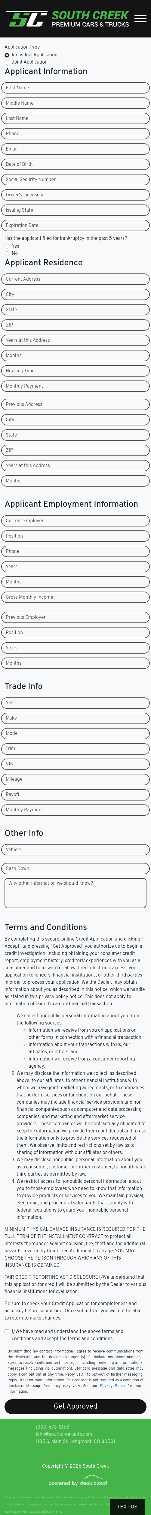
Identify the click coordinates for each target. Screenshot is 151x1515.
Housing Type (20, 371)
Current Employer (25, 521)
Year (10, 703)
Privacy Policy (112, 1386)
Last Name (17, 119)
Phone (13, 134)
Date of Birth (19, 165)
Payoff (12, 795)
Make (11, 718)
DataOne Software (101, 1497)
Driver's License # (25, 195)
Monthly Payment (24, 386)
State (11, 310)
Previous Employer (26, 618)
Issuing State (19, 210)
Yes (15, 246)
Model (12, 734)
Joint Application (30, 62)
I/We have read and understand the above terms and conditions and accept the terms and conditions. (67, 1335)
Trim (10, 749)
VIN (10, 764)
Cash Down (17, 869)
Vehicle (13, 850)
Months (13, 356)
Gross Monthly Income (29, 598)
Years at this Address (28, 341)
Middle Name (20, 103)
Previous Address (24, 405)
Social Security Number (31, 180)
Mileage (14, 780)
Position (14, 536)
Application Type (22, 47)
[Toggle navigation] (140, 18)
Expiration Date (22, 226)
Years (11, 567)
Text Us (127, 1506)
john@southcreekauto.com (64, 1435)
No (15, 254)
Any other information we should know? (51, 884)
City (10, 295)
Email (11, 149)
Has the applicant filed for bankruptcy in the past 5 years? (66, 239)
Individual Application (34, 55)
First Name (17, 88)
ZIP (9, 325)
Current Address (23, 279)
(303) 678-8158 (52, 1427)
